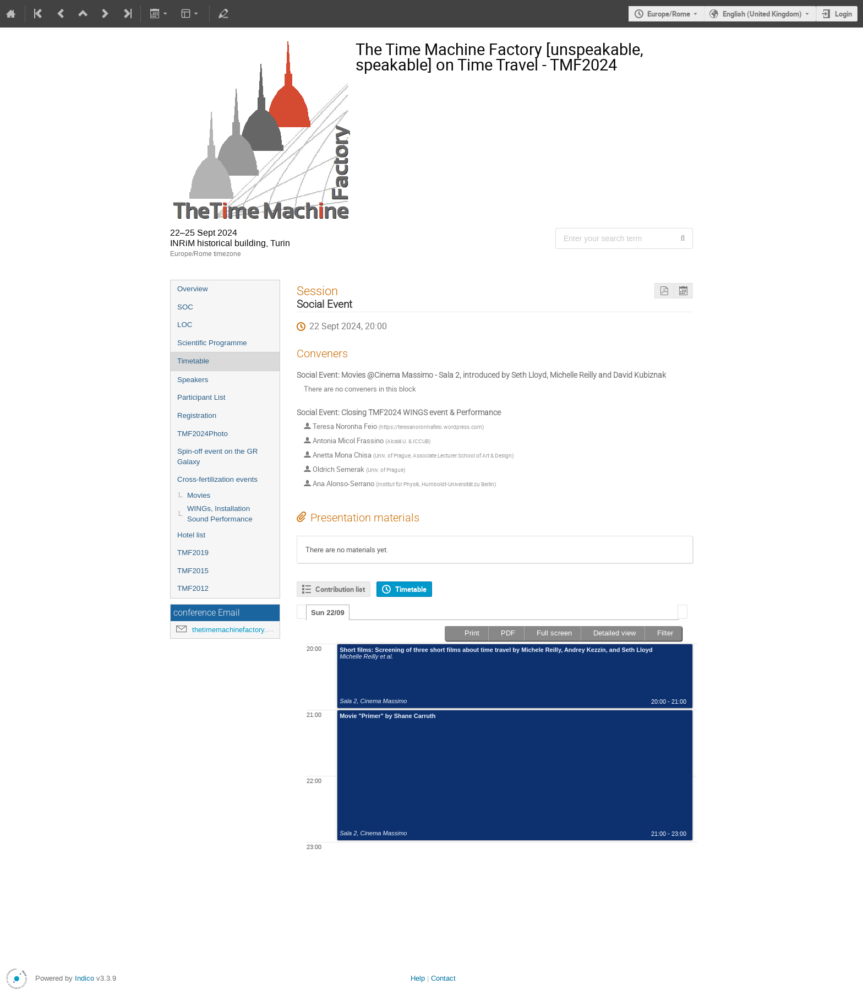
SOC (185, 307)
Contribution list (340, 589)
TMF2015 (193, 571)
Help (418, 978)
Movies (198, 495)
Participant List (201, 397)
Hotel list (191, 535)
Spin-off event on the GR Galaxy (217, 456)
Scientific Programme (212, 343)
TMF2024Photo (202, 433)
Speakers (192, 380)
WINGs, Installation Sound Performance (220, 513)
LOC (184, 324)
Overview (192, 289)
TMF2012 (193, 588)
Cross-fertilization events (217, 479)
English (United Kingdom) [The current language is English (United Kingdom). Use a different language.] (762, 14)
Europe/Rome (668, 14)
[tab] (327, 612)
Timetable (193, 361)
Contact (443, 978)
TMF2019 (193, 552)
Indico (84, 978)
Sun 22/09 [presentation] (328, 612)
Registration (196, 415)
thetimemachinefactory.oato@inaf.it (248, 629)
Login (843, 14)
